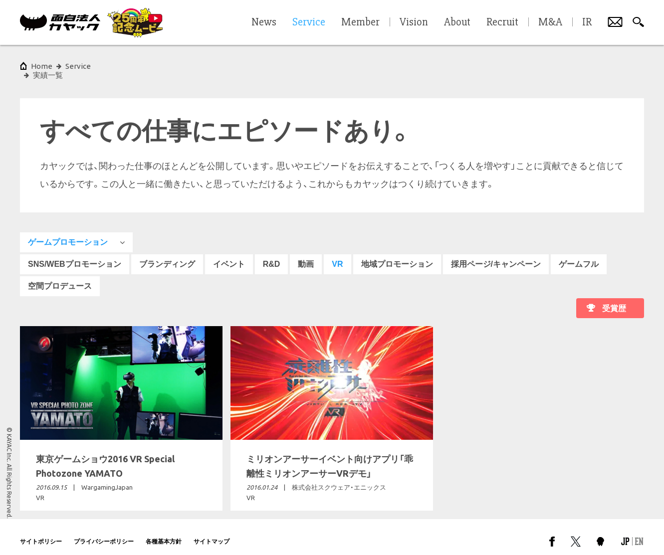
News (263, 22)
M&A (550, 22)
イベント (229, 255)
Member (360, 22)
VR (337, 255)
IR (587, 22)
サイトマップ (211, 532)
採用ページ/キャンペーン (496, 255)
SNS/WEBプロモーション (74, 255)
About (457, 22)
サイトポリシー (41, 532)
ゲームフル (579, 255)
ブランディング (167, 255)
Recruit (502, 22)
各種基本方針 (164, 532)
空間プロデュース (60, 277)
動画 (306, 255)
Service (78, 66)
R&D (271, 255)
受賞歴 (614, 299)
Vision (414, 22)
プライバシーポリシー (104, 532)
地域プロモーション (397, 255)
